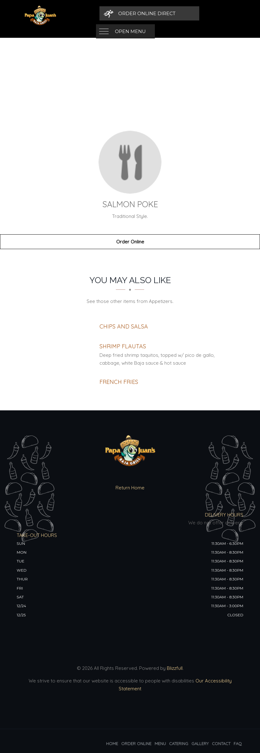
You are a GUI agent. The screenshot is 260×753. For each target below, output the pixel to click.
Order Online (130, 242)
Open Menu (130, 13)
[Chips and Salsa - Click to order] (123, 326)
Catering (178, 743)
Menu (160, 743)
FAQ (238, 743)
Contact (221, 743)
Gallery (200, 743)
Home (112, 743)
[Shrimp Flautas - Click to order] (122, 346)
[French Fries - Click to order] (118, 381)
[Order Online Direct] (200, 13)
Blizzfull (175, 668)
